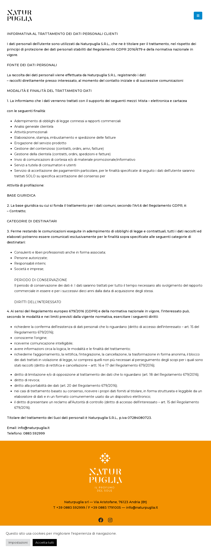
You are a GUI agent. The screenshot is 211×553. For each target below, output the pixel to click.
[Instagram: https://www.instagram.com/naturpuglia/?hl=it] (110, 520)
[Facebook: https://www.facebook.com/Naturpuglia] (101, 520)
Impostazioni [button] (18, 542)
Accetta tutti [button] (44, 542)
